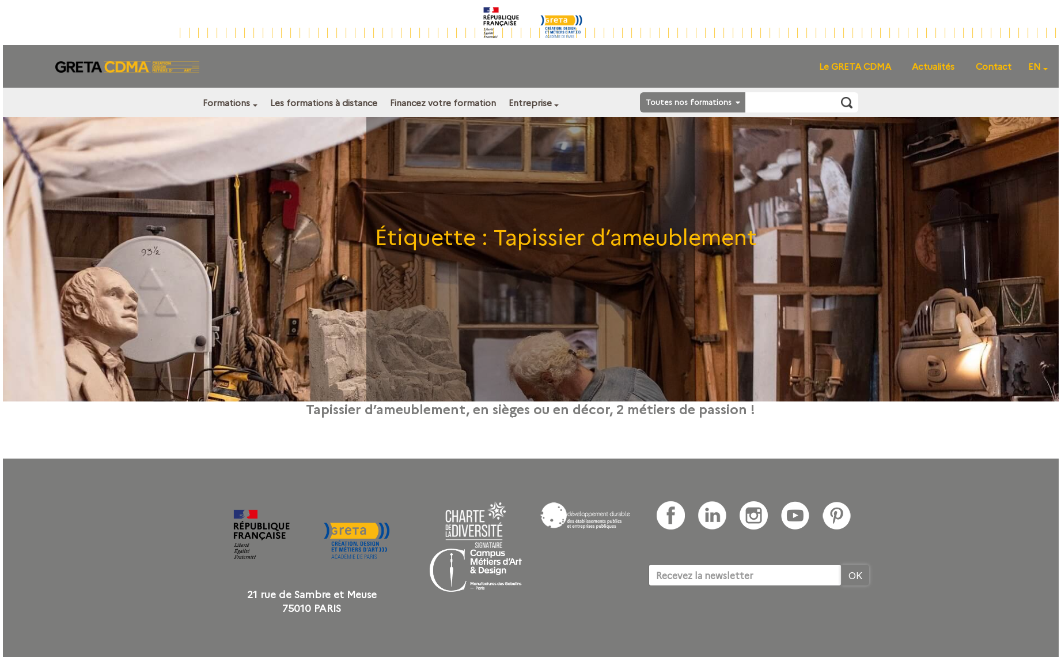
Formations (226, 102)
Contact (993, 66)
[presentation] (736, 621)
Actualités (933, 66)
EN (1034, 66)
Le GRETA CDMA (855, 66)
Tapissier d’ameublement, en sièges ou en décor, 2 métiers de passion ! (530, 408)
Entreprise (530, 102)
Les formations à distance (323, 102)
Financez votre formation (443, 102)
